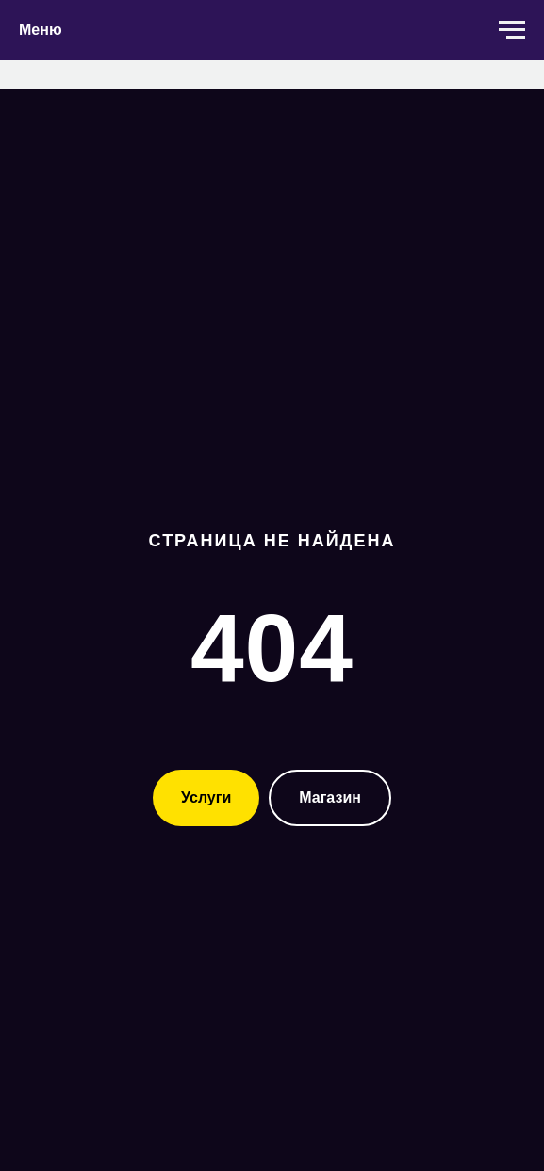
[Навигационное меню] (512, 30)
